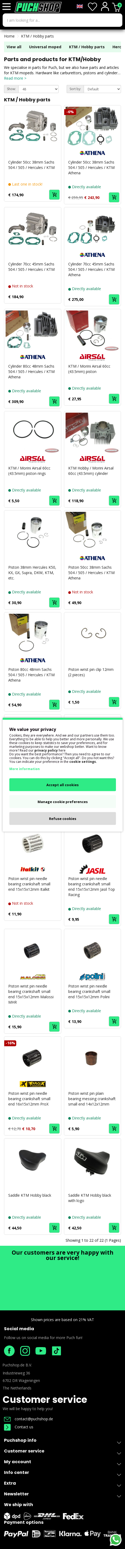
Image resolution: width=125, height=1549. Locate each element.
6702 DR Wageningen (21, 1380)
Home (9, 36)
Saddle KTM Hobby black (29, 1195)
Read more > (15, 78)
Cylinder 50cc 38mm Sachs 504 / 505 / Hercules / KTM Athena (91, 167)
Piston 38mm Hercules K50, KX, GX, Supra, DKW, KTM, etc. (32, 573)
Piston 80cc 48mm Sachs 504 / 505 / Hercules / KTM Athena (31, 675)
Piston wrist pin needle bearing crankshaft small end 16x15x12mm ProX (29, 1099)
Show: (11, 89)
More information (24, 768)
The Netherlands (17, 1388)
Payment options (23, 1522)
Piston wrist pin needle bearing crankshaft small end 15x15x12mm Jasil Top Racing (91, 886)
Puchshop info (62, 1440)
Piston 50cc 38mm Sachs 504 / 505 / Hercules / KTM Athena (91, 573)
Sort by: (75, 89)
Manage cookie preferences (63, 801)
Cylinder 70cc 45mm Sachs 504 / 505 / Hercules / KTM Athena (91, 269)
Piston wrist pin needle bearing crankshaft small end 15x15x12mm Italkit (29, 884)
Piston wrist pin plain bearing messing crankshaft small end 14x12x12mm (92, 1099)
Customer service (45, 1399)
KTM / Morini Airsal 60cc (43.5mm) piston (89, 369)
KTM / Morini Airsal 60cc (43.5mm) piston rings (29, 470)
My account (62, 1462)
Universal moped (45, 46)
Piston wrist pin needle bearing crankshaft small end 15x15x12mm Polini (89, 991)
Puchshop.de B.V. (17, 1364)
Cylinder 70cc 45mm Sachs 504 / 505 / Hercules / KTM (31, 266)
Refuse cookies (62, 818)
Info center (62, 1473)
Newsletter (62, 1495)
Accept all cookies (62, 784)
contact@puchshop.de (28, 1418)
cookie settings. (83, 761)
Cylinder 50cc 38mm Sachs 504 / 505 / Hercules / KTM (31, 165)
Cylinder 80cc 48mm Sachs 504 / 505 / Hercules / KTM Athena (31, 371)
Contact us (18, 1426)
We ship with (18, 1505)
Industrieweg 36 (16, 1373)
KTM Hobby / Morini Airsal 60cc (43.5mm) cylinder (91, 470)
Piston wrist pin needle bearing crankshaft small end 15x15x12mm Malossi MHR (31, 994)
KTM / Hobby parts (37, 36)
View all (14, 46)
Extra (62, 1484)
